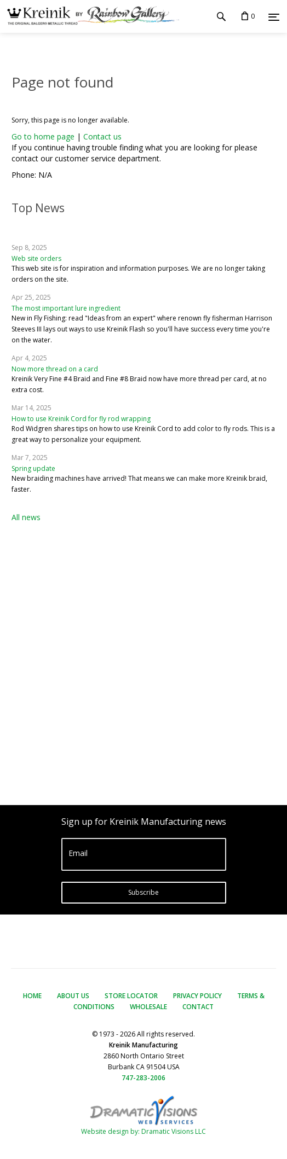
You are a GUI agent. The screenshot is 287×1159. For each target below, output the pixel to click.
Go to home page (43, 136)
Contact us (102, 136)
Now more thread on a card (55, 369)
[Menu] (274, 17)
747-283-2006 (143, 1077)
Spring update (33, 468)
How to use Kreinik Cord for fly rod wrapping (81, 418)
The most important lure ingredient (66, 308)
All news (26, 517)
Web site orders (36, 258)
